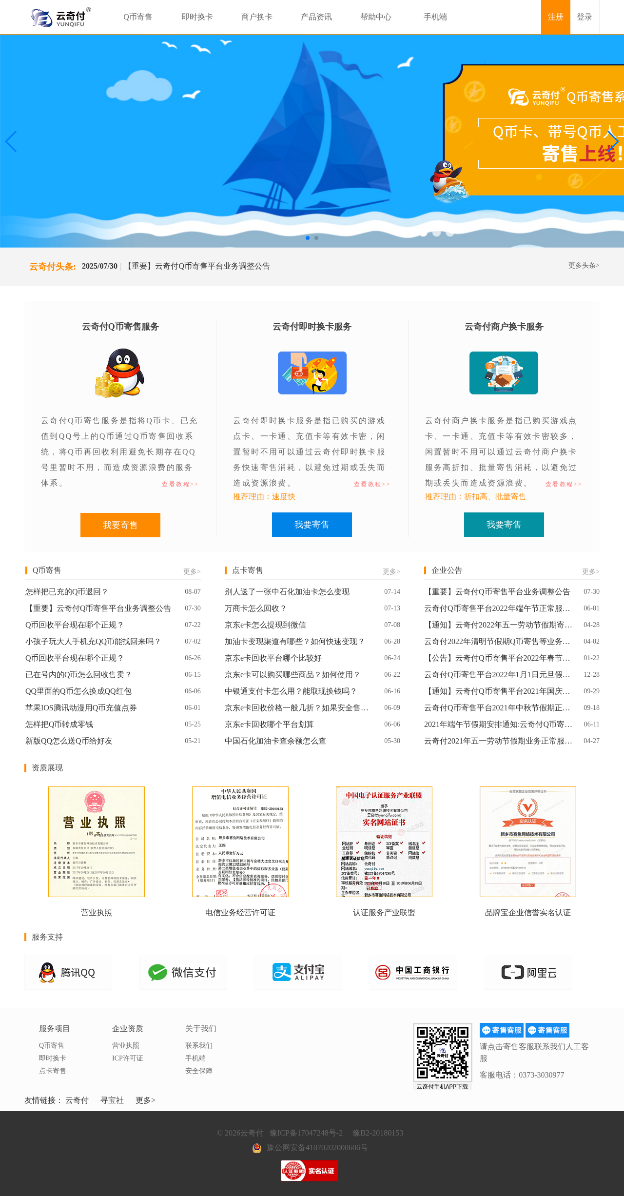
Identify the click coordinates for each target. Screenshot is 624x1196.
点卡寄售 (52, 1071)
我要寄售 (120, 525)
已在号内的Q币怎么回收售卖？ (79, 674)
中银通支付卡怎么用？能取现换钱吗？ (291, 691)
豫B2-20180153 (377, 1133)
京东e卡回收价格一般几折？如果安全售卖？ (299, 708)
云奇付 (77, 1100)
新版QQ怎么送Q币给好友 (69, 741)
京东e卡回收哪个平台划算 (269, 724)
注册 (556, 17)
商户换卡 (257, 17)
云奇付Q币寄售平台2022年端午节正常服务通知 (498, 608)
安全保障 (199, 1071)
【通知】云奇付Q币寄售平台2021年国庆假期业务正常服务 (498, 691)
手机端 (435, 17)
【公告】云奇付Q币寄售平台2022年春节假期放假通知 (498, 658)
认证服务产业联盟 (384, 912)
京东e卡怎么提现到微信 (265, 625)
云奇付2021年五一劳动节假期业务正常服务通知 (498, 741)
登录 (584, 17)
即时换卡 (197, 17)
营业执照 (96, 912)
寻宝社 (112, 1100)
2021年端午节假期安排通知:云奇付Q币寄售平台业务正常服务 (498, 724)
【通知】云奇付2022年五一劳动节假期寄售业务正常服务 (498, 625)
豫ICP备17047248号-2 (306, 1133)
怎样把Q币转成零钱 (59, 724)
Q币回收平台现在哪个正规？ (75, 625)
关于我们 (200, 1028)
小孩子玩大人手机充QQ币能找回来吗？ (93, 641)
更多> (192, 571)
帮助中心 (375, 17)
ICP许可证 (127, 1058)
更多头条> (584, 265)
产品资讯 (316, 17)
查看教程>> (180, 484)
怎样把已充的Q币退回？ (67, 592)
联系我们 (199, 1045)
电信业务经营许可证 (240, 912)
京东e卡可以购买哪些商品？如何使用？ (293, 674)
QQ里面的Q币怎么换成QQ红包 (78, 691)
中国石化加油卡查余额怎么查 (275, 741)
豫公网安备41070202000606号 (317, 1147)
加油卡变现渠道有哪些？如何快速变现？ (295, 641)
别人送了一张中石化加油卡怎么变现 (287, 592)
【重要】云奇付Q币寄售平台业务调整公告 (197, 266)
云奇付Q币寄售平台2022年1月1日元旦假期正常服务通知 (498, 674)
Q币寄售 (138, 17)
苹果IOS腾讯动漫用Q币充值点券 (81, 708)
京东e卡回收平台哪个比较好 (273, 658)
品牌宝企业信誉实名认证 (528, 912)
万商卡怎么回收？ (256, 608)
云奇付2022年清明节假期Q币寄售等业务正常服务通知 (498, 641)
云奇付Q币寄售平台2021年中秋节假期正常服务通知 (498, 708)
